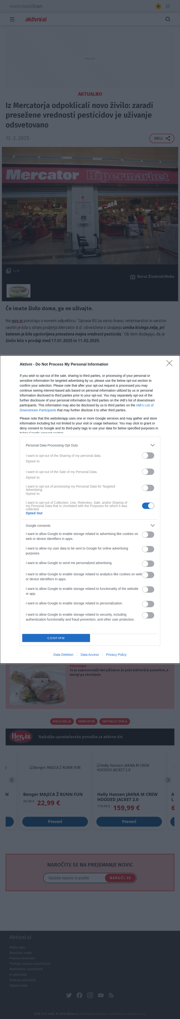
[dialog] (90, 509)
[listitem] (90, 445)
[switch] (148, 455)
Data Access (90, 654)
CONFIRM (56, 638)
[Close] (170, 364)
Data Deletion (63, 654)
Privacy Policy (116, 654)
